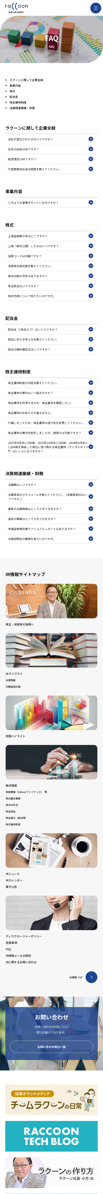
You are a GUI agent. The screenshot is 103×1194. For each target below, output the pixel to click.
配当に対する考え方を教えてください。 (50, 339)
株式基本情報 (13, 798)
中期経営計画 (13, 686)
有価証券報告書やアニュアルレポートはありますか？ (50, 528)
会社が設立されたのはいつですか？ (50, 139)
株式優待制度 (13, 824)
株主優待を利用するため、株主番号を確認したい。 (50, 402)
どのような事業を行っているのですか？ (50, 202)
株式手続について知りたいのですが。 (50, 295)
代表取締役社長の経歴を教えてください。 (50, 169)
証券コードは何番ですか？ (50, 256)
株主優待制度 (18, 102)
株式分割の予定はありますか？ (50, 275)
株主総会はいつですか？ (50, 285)
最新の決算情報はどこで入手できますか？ (50, 508)
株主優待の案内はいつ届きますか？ (50, 392)
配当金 (14, 97)
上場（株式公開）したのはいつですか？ (50, 246)
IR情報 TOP (76, 977)
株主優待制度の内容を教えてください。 (50, 382)
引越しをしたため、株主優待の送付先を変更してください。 (50, 422)
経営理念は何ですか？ (50, 159)
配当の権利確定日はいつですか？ (50, 349)
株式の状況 (12, 805)
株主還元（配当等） (17, 818)
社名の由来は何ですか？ (50, 149)
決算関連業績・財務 (22, 108)
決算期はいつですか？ (50, 484)
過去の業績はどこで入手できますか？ (50, 518)
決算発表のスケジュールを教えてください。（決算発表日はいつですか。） (50, 496)
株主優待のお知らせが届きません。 (50, 412)
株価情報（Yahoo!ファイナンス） (26, 792)
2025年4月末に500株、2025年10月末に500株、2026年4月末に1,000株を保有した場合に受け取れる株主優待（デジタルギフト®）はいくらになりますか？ (50, 447)
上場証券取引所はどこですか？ (50, 236)
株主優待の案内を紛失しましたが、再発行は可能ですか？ (50, 432)
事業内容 (15, 85)
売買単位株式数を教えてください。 (50, 266)
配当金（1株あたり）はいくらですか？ (50, 329)
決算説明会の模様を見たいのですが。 (50, 538)
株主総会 (10, 811)
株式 (12, 91)
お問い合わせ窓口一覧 (52, 1047)
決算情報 (10, 680)
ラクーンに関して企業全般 (26, 80)
